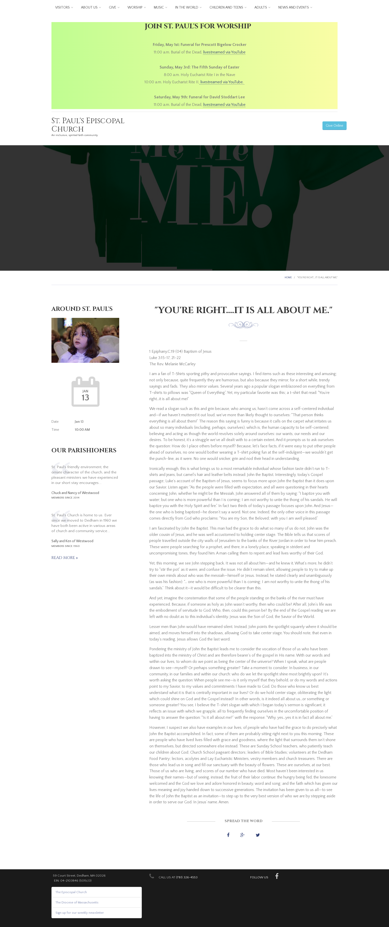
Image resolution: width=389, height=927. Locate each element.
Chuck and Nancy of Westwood (75, 493)
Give (112, 8)
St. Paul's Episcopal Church (88, 125)
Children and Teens (226, 8)
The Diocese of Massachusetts (76, 902)
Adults (260, 8)
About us (89, 8)
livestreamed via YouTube (224, 52)
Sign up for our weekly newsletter (79, 912)
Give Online (334, 126)
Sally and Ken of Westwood (72, 541)
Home (288, 277)
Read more (63, 557)
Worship (135, 8)
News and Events (293, 8)
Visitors (62, 8)
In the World (186, 8)
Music (159, 8)
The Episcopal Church (71, 892)
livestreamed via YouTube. (221, 82)
